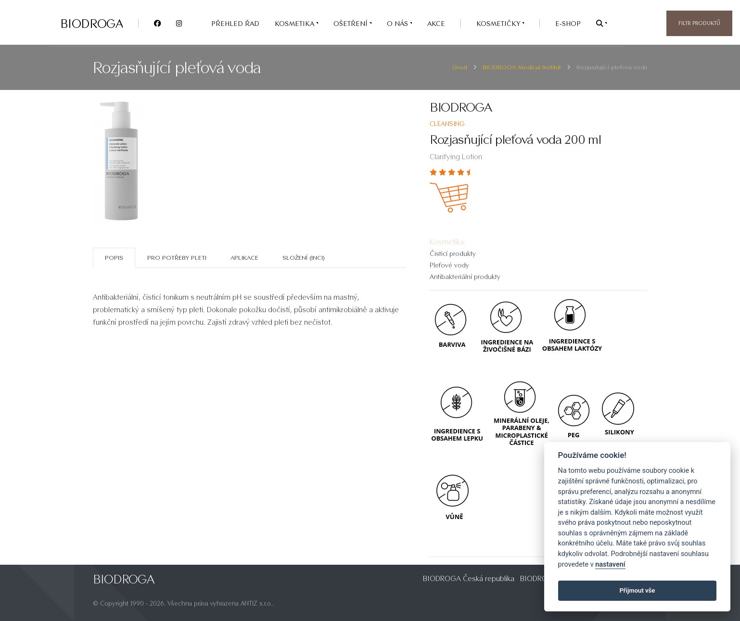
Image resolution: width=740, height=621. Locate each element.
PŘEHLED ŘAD (235, 23)
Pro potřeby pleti (176, 257)
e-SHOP (568, 23)
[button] (601, 23)
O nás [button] (398, 23)
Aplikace (244, 257)
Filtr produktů (699, 23)
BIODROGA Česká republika (468, 578)
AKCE (436, 23)
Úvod (459, 67)
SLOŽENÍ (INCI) (303, 257)
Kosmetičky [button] (499, 23)
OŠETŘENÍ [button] (351, 23)
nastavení (610, 564)
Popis (114, 257)
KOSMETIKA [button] (295, 23)
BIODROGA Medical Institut (522, 67)
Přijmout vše (637, 590)
